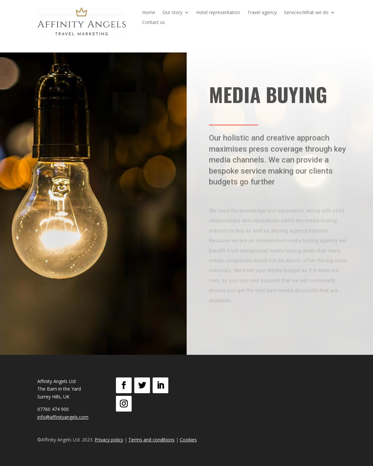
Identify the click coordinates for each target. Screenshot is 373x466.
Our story (172, 12)
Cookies (188, 439)
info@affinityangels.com (62, 417)
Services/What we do (306, 12)
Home (148, 12)
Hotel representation (218, 12)
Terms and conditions (151, 439)
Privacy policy (109, 439)
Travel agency (262, 12)
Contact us (153, 22)
